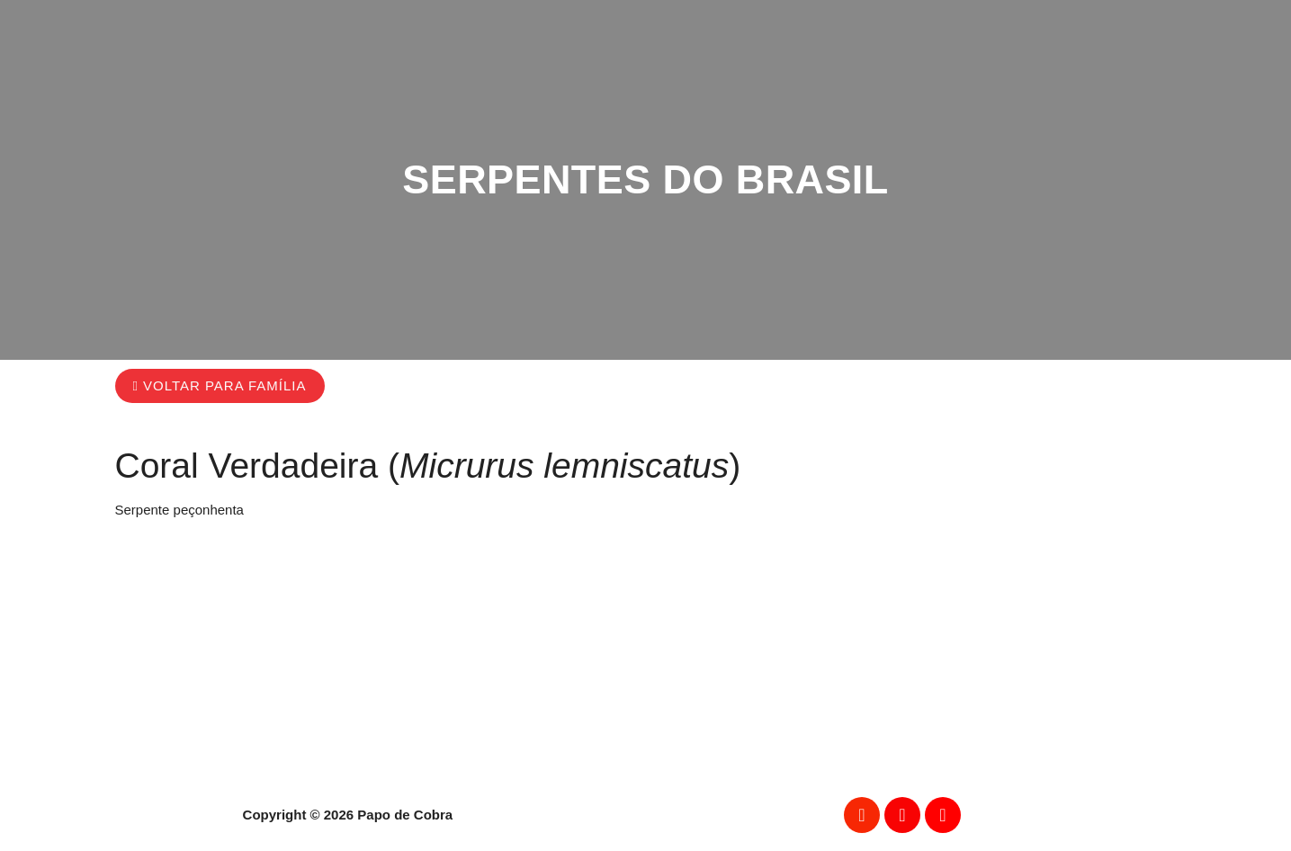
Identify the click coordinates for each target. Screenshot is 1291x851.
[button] (220, 386)
